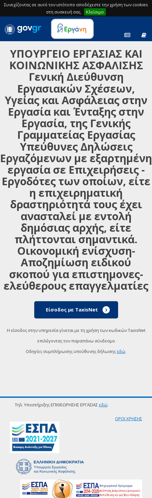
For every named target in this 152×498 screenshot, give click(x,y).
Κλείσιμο (95, 12)
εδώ (121, 351)
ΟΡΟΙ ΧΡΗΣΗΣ (128, 419)
